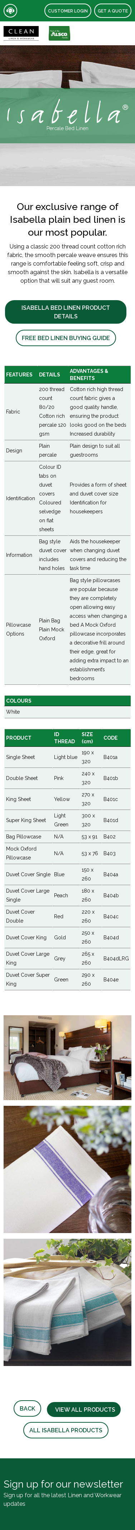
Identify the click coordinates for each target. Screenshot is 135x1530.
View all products (83, 1409)
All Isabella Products (65, 1430)
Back (27, 1408)
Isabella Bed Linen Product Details (65, 312)
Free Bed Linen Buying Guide (66, 338)
